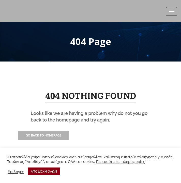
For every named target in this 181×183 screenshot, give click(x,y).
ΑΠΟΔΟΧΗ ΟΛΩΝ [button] (44, 171)
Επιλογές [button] (16, 171)
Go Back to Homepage (43, 135)
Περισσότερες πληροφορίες (120, 161)
